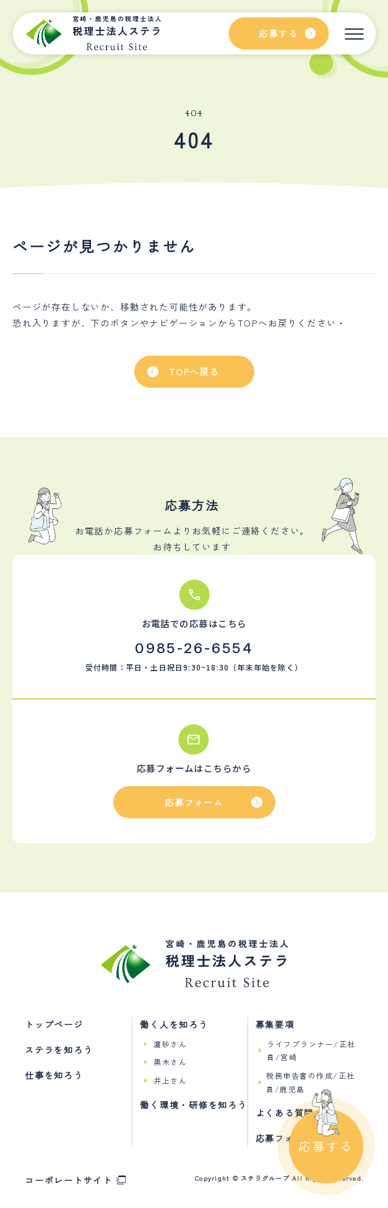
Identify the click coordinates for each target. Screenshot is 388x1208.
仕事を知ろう (54, 1075)
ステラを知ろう (59, 1049)
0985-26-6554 (194, 648)
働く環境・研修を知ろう (193, 1105)
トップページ (54, 1024)
